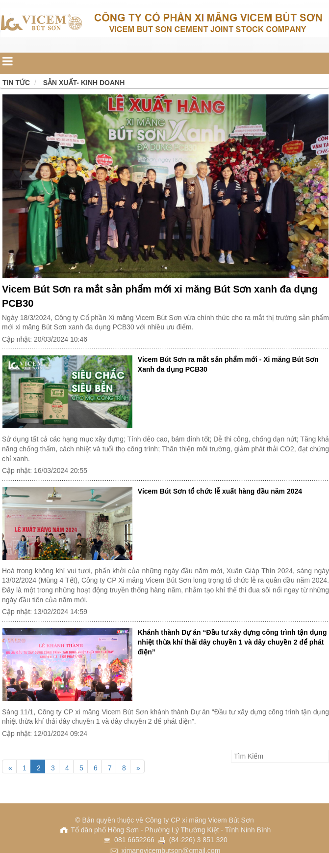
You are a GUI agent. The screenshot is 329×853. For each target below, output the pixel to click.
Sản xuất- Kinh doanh (84, 83)
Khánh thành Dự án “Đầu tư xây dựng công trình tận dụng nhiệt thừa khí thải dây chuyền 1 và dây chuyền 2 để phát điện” (232, 642)
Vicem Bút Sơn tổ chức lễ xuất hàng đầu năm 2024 (220, 491)
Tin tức (16, 83)
